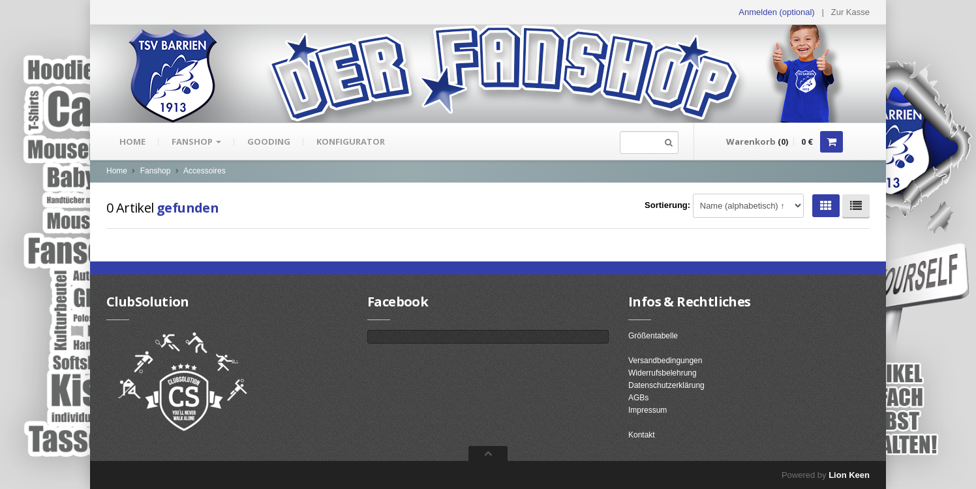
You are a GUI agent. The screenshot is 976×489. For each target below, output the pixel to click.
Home (132, 141)
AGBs (638, 397)
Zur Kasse (850, 12)
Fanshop (196, 141)
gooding (268, 141)
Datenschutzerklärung (666, 385)
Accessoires (204, 170)
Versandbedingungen (665, 360)
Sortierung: (667, 205)
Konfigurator (350, 141)
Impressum (647, 410)
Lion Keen (849, 475)
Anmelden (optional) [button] (776, 12)
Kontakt (641, 434)
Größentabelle (653, 335)
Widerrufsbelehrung (662, 373)
